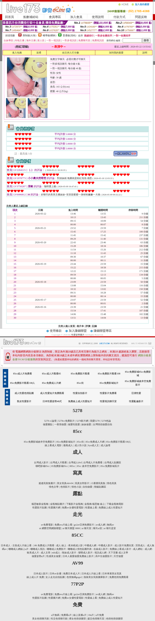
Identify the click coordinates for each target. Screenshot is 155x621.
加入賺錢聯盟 (78, 330)
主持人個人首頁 (66, 326)
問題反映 (141, 17)
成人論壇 (105, 445)
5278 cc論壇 (50, 420)
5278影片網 (82, 420)
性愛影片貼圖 (39, 507)
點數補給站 (30, 17)
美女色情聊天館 (40, 618)
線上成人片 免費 (35, 577)
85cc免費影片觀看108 (109, 373)
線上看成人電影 (53, 445)
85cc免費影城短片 (109, 383)
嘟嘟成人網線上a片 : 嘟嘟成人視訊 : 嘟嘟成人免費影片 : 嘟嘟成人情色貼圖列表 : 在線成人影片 (58, 549)
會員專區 (55, 17)
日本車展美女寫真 (111, 573)
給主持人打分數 (70, 52)
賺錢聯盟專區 (103, 330)
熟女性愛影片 (24, 401)
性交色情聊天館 (59, 618)
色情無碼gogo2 (74, 577)
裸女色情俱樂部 (77, 618)
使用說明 (98, 17)
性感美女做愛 (53, 556)
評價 (87, 326)
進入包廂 (17, 52)
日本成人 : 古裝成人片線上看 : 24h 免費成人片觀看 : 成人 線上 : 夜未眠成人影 (41, 545)
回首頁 (9, 17)
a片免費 (100, 615)
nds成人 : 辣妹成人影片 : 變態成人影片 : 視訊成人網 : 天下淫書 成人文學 (90, 552)
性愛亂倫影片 (136, 401)
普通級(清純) (69, 35)
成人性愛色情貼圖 (24, 393)
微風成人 (68, 445)
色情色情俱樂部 (114, 618)
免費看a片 (66, 615)
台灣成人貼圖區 (112, 462)
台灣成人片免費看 (92, 462)
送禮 (38, 52)
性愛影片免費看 (108, 393)
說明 (144, 52)
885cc (72, 466)
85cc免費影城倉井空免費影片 (39, 441)
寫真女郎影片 (82, 483)
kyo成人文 (93, 445)
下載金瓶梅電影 (115, 504)
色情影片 (65, 486)
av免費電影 (47, 524)
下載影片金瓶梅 (74, 504)
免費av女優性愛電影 (72, 507)
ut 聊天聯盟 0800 (71, 528)
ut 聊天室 (87, 528)
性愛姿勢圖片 (78, 335)
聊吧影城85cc (43, 466)
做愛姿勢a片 (38, 556)
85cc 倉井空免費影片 (88, 466)
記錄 (94, 326)
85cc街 (80, 383)
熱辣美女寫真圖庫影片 (96, 577)
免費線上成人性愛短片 (80, 401)
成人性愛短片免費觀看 (52, 393)
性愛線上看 (91, 507)
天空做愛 (118, 556)
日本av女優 (55, 573)
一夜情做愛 (60, 424)
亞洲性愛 (136, 393)
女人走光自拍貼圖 (55, 577)
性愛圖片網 (54, 507)
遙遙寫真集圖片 (47, 483)
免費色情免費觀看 (118, 577)
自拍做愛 (87, 486)
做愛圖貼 (48, 424)
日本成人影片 (41, 573)
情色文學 (54, 486)
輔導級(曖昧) (49, 35)
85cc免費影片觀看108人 (22, 383)
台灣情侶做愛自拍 (102, 424)
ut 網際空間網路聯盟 (50, 528)
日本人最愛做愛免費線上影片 (78, 556)
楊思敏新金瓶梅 (40, 504)
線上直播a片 (79, 615)
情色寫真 (111, 483)
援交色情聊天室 (95, 618)
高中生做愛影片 (103, 556)
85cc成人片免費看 (22, 373)
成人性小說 (80, 445)
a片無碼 (55, 615)
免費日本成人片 (71, 573)
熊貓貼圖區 (100, 486)
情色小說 (76, 486)
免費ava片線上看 (63, 524)
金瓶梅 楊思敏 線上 (94, 504)
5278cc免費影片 (66, 420)
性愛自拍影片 (80, 393)
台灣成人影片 (41, 462)
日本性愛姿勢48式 (52, 401)
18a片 (91, 615)
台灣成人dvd (75, 462)
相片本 (80, 326)
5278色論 (106, 420)
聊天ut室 (97, 528)
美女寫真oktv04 (65, 483)
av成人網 (100, 524)
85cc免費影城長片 (109, 466)
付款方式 (119, 17)
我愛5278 (95, 420)
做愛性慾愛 (74, 424)
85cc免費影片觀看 (80, 373)
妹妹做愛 (86, 424)
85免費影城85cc (59, 466)
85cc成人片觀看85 (51, 373)
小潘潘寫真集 (98, 483)
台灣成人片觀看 (58, 462)
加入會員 (76, 17)
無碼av (110, 524)
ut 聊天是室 (110, 528)
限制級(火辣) (29, 35)
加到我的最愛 (116, 52)
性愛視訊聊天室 (108, 401)
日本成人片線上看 (91, 573)
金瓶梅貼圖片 (57, 504)
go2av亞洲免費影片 (84, 524)
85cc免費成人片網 (51, 383)
